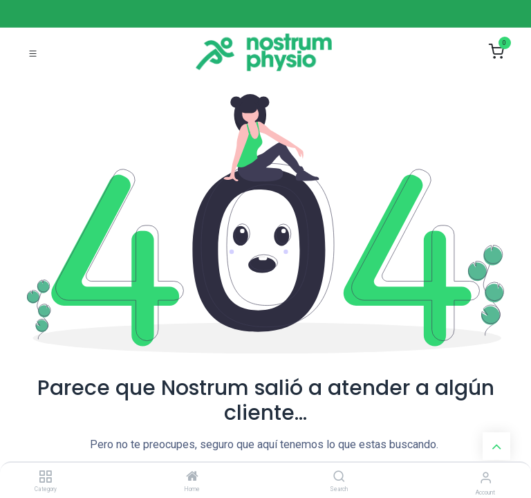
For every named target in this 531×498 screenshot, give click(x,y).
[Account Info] (485, 478)
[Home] (192, 477)
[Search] (339, 477)
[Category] (45, 477)
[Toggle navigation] (33, 52)
